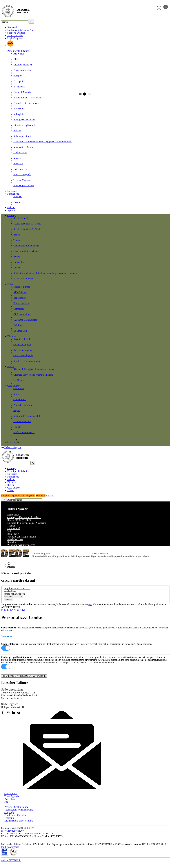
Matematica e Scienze (24, 147)
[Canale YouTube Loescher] (20, 714)
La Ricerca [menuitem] (18, 380)
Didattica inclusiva (22, 64)
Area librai (9, 799)
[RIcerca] (31, 21)
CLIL (16, 59)
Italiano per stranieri (23, 136)
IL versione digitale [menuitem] (23, 350)
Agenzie (11, 210)
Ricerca (11, 499)
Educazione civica (22, 70)
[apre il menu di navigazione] (165, 8)
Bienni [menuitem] (16, 234)
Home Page (13, 514)
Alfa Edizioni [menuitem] (20, 292)
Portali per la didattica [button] (18, 51)
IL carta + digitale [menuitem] (22, 339)
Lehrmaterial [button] (13, 528)
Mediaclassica (20, 152)
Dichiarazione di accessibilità (18, 820)
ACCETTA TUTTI (10, 607)
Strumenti (12, 27)
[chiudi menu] (32, 463)
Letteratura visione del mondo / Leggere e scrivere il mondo (42, 141)
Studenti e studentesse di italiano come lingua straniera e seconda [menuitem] (45, 273)
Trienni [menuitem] (17, 240)
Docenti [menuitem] (17, 267)
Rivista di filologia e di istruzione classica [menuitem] (33, 369)
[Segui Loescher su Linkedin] (14, 714)
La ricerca (12, 191)
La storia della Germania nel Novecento (26, 523)
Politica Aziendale (10, 847)
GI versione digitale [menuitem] (23, 355)
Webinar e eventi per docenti (21, 545)
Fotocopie (9, 818)
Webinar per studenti (23, 185)
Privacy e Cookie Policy (16, 807)
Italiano (17, 130)
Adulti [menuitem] (16, 256)
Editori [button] (10, 284)
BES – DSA (13, 534)
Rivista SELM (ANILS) (19, 520)
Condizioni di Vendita (15, 815)
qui (89, 604)
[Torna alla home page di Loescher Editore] (15, 11)
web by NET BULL (11, 860)
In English (18, 114)
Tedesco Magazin (22, 180)
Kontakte (11, 542)
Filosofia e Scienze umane (26, 103)
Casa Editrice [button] (13, 385)
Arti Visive (18, 53)
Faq (6, 801)
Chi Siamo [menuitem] (18, 388)
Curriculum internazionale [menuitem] (26, 251)
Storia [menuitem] (16, 394)
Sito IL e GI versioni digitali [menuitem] (27, 361)
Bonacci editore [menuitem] (21, 303)
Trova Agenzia (11, 796)
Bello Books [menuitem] (19, 298)
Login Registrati (27, 495)
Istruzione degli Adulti (24, 125)
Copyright (9, 812)
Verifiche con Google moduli (21, 536)
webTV (11, 207)
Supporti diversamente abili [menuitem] (26, 416)
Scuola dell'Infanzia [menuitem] (23, 278)
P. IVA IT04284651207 (12, 830)
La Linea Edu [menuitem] (20, 330)
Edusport (17, 75)
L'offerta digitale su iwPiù (20, 30)
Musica (17, 158)
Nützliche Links (15, 539)
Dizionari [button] (11, 336)
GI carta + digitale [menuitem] (22, 344)
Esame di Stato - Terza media (27, 97)
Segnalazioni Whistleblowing (18, 809)
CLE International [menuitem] (22, 314)
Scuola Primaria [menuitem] (21, 218)
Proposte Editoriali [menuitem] (22, 405)
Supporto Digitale (16, 32)
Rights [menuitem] (16, 410)
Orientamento (20, 169)
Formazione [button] (13, 193)
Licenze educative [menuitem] (22, 421)
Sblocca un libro (15, 35)
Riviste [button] (10, 366)
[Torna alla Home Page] (8, 564)
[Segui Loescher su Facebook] (4, 714)
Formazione (19, 108)
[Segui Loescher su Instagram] (9, 714)
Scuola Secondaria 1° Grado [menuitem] (27, 223)
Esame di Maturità (22, 92)
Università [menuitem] (18, 262)
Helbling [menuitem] (17, 325)
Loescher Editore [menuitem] (21, 287)
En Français (19, 86)
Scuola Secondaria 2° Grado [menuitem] (27, 229)
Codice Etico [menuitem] (19, 399)
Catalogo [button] (11, 215)
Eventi (16, 202)
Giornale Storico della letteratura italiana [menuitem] (33, 374)
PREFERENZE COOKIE (13, 610)
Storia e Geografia (22, 174)
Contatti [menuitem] (17, 427)
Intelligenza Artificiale (24, 119)
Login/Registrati (15, 38)
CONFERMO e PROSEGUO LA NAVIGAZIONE (24, 676)
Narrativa (18, 163)
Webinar (17, 196)
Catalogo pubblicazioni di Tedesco (24, 517)
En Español (19, 81)
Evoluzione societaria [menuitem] (24, 432)
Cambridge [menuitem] (18, 309)
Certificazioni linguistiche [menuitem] (26, 245)
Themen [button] (11, 525)
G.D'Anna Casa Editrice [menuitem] (25, 319)
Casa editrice (10, 793)
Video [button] (10, 531)
